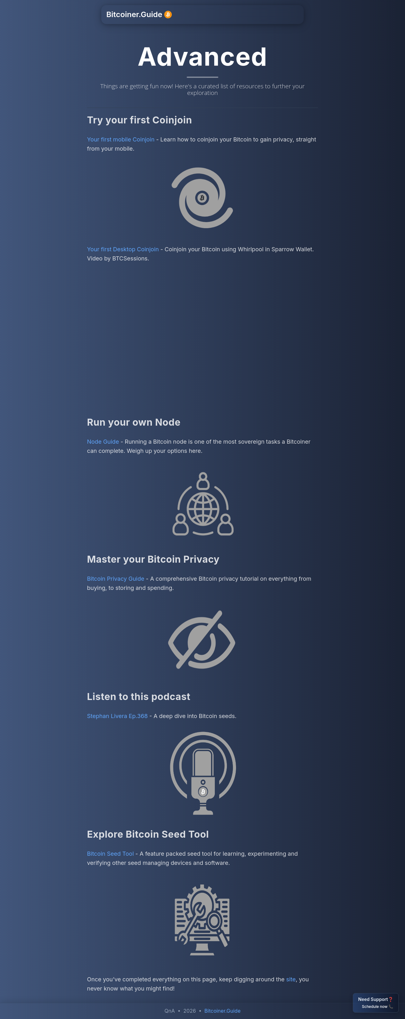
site (291, 979)
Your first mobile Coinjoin (120, 139)
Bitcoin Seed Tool (110, 853)
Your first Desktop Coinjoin (123, 249)
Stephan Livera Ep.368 (117, 716)
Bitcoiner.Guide (139, 14)
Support (208, 14)
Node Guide (103, 441)
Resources (241, 14)
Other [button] (270, 14)
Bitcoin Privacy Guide (115, 578)
